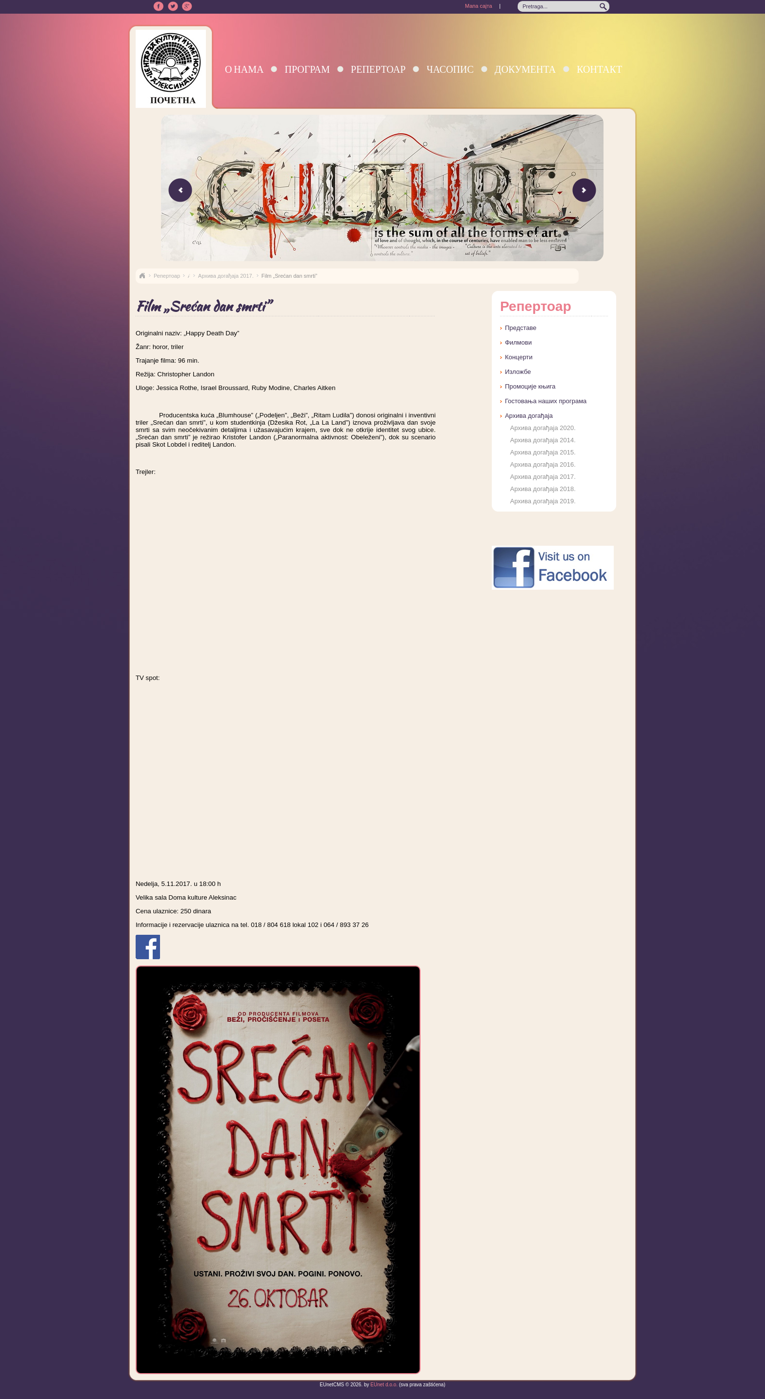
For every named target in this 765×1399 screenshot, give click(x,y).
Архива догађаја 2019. (542, 501)
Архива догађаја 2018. (542, 489)
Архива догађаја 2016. (542, 464)
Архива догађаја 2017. (226, 276)
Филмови (518, 342)
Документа (525, 69)
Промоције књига (530, 386)
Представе (521, 327)
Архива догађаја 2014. (542, 440)
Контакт (599, 69)
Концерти (519, 357)
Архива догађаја (529, 415)
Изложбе (518, 371)
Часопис (449, 69)
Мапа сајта (478, 6)
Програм (307, 69)
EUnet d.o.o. (383, 1384)
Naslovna (142, 276)
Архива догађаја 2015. (542, 452)
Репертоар (378, 69)
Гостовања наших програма (545, 401)
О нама (244, 69)
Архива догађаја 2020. (542, 428)
